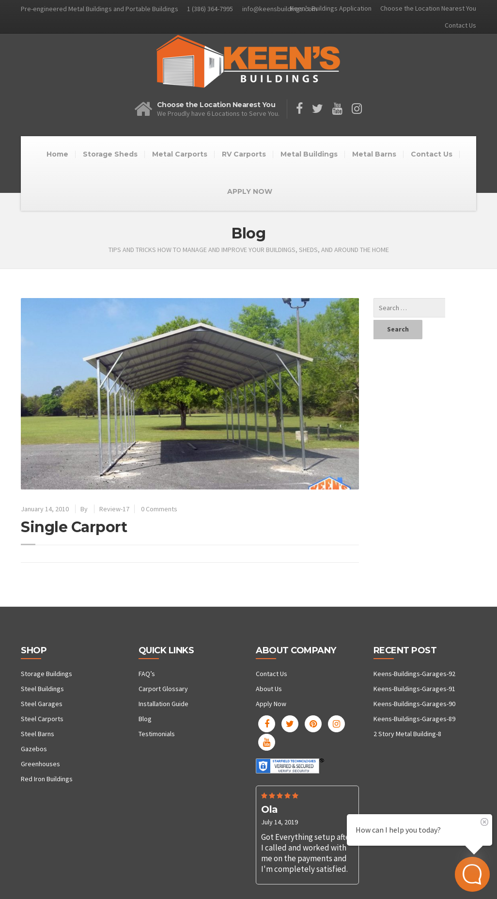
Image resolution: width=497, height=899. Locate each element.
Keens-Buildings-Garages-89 (414, 718)
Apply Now (271, 703)
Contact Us (460, 25)
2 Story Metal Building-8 (407, 733)
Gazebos (34, 748)
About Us (269, 688)
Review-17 (114, 509)
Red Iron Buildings (47, 778)
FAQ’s (147, 673)
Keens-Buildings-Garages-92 (414, 673)
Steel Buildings (42, 688)
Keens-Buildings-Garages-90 (414, 703)
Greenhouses (40, 763)
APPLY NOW (249, 191)
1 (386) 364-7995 (210, 8)
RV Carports (244, 154)
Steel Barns (37, 733)
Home (57, 154)
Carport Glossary (163, 688)
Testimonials (157, 733)
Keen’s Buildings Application (331, 8)
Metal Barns (374, 154)
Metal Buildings (309, 154)
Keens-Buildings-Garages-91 (414, 688)
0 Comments (159, 509)
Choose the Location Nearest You (428, 8)
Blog (145, 718)
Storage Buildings (46, 673)
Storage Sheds (110, 154)
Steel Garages (41, 703)
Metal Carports (179, 154)
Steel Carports (42, 718)
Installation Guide (163, 703)
